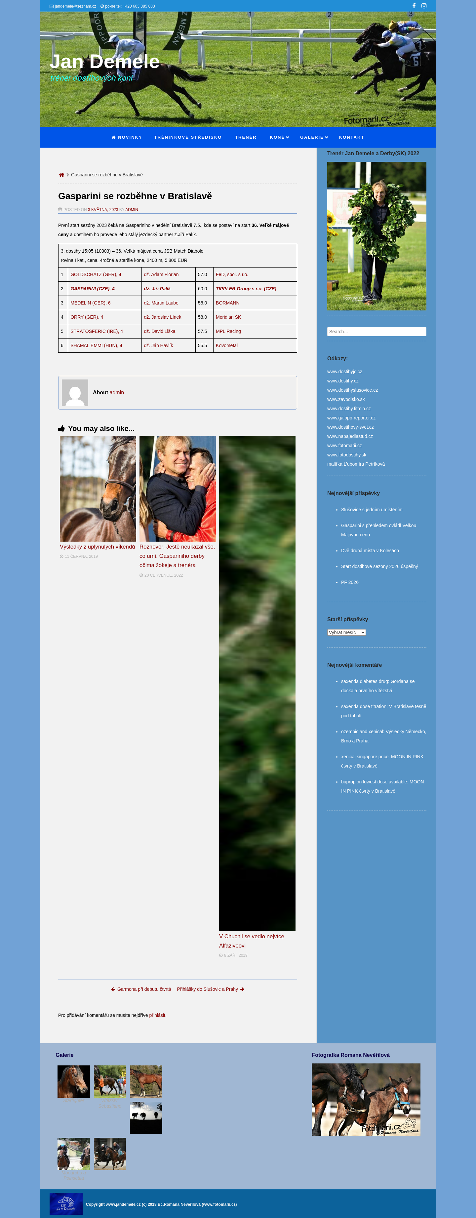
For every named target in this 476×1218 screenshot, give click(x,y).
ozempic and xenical (362, 731)
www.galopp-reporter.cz (351, 417)
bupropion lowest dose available (374, 781)
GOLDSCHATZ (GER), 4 (95, 274)
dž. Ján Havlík (158, 345)
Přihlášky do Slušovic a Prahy (210, 989)
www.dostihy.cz (343, 380)
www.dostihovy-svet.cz (350, 427)
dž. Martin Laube (161, 302)
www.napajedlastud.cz (350, 436)
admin (131, 209)
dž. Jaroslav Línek (162, 317)
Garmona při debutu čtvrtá (141, 989)
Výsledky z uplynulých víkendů (97, 547)
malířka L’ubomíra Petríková (356, 464)
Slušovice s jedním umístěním (372, 509)
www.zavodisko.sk (346, 399)
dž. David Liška (160, 331)
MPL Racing (228, 331)
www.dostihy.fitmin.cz (349, 408)
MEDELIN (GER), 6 (90, 302)
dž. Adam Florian (161, 274)
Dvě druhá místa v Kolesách (370, 550)
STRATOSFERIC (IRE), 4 (96, 331)
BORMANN (228, 302)
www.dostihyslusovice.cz (352, 390)
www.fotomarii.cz (344, 445)
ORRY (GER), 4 (86, 317)
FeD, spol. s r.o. (232, 274)
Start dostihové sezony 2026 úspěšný (379, 566)
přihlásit (157, 1015)
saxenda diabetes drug (364, 681)
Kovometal (227, 345)
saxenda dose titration (363, 706)
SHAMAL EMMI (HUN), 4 (96, 345)
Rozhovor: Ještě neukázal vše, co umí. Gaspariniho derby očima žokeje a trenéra (177, 556)
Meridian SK (228, 317)
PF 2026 (350, 582)
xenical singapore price (364, 756)
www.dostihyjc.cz (344, 371)
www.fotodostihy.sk (346, 454)
